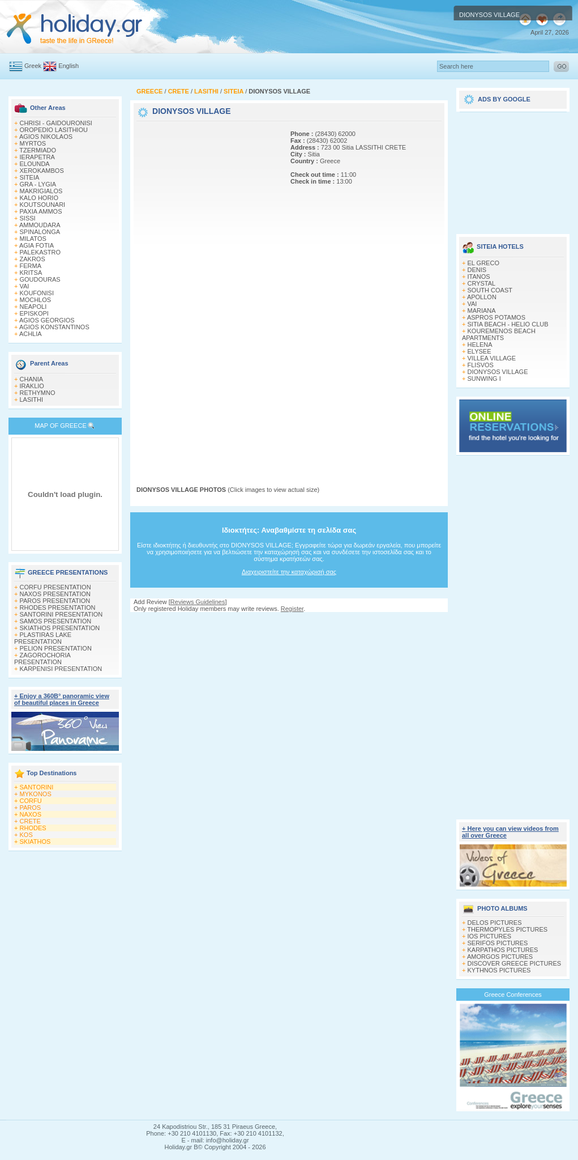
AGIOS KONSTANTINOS (54, 327)
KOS (26, 834)
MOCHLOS (36, 299)
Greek (32, 65)
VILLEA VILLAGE (492, 358)
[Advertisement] (172, 294)
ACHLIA (30, 333)
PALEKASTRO (40, 252)
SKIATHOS (35, 841)
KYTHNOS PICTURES (499, 970)
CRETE (30, 821)
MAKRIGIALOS (41, 191)
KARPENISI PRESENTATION (61, 668)
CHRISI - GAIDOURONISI (56, 123)
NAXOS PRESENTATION (55, 593)
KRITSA (31, 272)
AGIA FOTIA (36, 245)
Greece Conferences (513, 994)
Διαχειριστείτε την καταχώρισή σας (289, 571)
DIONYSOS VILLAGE (498, 371)
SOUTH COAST (490, 290)
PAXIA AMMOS (41, 211)
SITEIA (30, 177)
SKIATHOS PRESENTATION (60, 627)
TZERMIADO (37, 150)
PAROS (30, 807)
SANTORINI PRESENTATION (61, 614)
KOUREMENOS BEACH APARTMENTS (499, 334)
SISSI (28, 218)
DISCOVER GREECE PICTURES (515, 963)
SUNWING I (484, 378)
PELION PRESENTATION (56, 648)
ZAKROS (32, 259)
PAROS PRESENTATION (55, 600)
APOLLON (481, 297)
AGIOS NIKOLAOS (45, 136)
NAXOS (31, 814)
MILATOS (33, 238)
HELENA (480, 344)
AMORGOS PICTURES (500, 956)
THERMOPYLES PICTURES (507, 929)
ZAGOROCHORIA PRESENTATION (42, 658)
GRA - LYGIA (38, 184)
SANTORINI (37, 787)
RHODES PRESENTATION (58, 607)
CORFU (31, 800)
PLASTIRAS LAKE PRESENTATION (42, 638)
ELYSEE (479, 351)
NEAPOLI (33, 306)
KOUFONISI (37, 293)
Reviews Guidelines (197, 601)
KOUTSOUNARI (43, 204)
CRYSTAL (482, 283)
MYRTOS (33, 143)
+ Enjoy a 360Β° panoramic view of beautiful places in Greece (61, 699)
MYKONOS (36, 794)
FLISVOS (481, 365)
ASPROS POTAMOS (496, 317)
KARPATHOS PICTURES (503, 949)
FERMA (31, 265)
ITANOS (479, 276)
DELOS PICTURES (495, 922)
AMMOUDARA (40, 225)
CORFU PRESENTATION (55, 587)
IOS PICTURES (490, 936)
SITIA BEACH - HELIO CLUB (508, 324)
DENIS (477, 269)
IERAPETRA (37, 157)
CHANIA (32, 379)
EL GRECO (483, 263)
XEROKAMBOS (42, 170)
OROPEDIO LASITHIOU (54, 129)
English (68, 65)
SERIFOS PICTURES (498, 943)
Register (292, 608)
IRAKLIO (32, 386)
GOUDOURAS (40, 279)
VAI (24, 286)
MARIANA (482, 310)
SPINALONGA (40, 231)
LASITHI (32, 399)
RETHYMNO (37, 392)
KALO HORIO (39, 197)
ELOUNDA (35, 163)
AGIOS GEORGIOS (47, 320)
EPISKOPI (34, 313)
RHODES (33, 828)
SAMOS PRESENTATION (56, 621)
